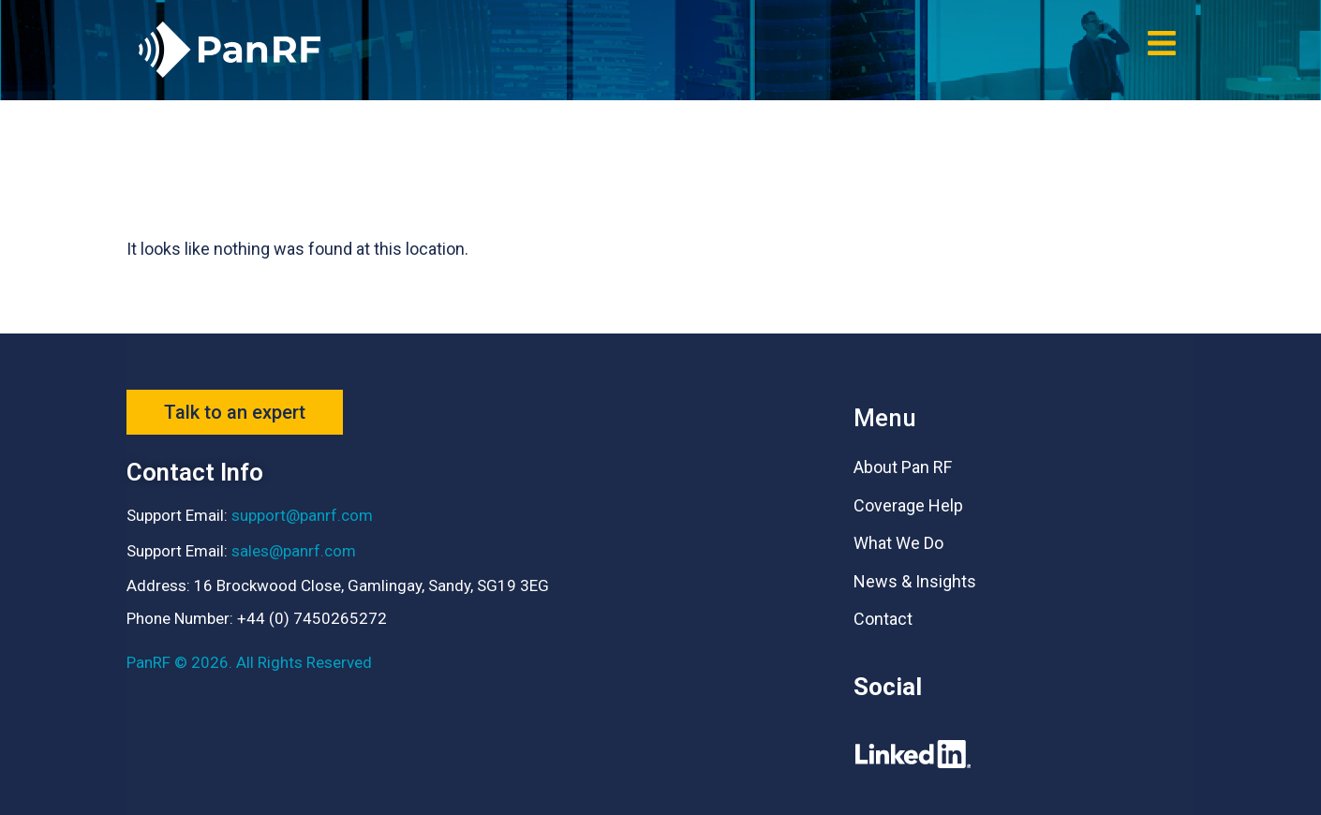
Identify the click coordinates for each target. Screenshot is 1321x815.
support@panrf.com (302, 515)
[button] (1161, 43)
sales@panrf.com (293, 550)
